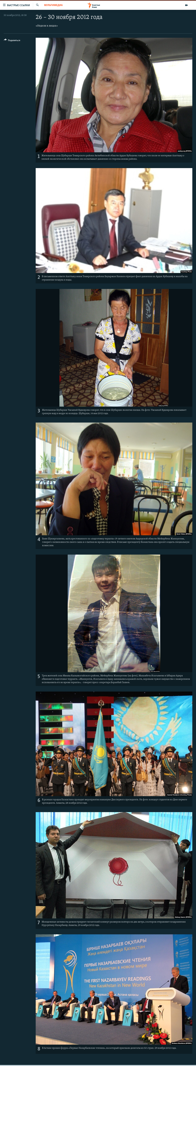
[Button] (12, 41)
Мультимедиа (53, 5)
